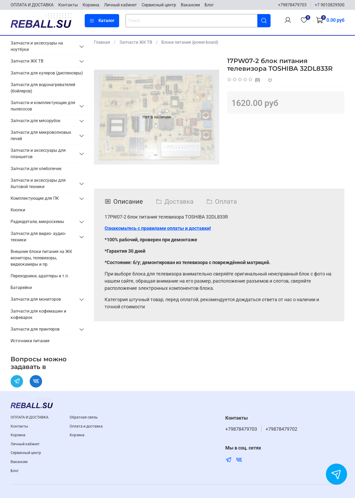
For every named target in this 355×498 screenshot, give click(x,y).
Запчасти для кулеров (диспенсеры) (47, 72)
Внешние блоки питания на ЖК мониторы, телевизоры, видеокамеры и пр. (41, 258)
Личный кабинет (120, 4)
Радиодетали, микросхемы (37, 221)
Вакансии (190, 4)
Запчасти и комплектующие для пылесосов (43, 106)
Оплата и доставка (86, 426)
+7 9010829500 (329, 4)
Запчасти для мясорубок (36, 120)
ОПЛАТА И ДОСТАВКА (32, 4)
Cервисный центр (159, 4)
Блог (209, 4)
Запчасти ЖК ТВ (135, 42)
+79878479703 (292, 4)
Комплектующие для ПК (35, 198)
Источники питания (30, 340)
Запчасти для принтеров (35, 329)
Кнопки (18, 209)
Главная (102, 42)
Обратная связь (84, 417)
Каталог (102, 20)
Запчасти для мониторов (36, 299)
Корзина (91, 4)
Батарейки (21, 287)
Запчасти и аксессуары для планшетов (38, 153)
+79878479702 (281, 429)
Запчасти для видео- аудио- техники (38, 236)
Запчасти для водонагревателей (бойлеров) (43, 88)
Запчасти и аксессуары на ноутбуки (37, 46)
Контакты (68, 4)
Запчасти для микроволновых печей (41, 135)
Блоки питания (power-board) (189, 42)
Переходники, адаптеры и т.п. (40, 275)
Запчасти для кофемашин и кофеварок (38, 314)
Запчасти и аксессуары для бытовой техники (38, 183)
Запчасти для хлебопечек (36, 168)
